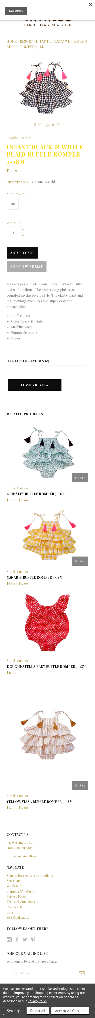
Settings (14, 1010)
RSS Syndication (18, 917)
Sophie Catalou (19, 138)
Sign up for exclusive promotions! (30, 875)
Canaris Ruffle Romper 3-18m (35, 577)
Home (12, 41)
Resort (27, 41)
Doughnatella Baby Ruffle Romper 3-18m (46, 666)
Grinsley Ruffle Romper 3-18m (36, 494)
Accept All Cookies (70, 1010)
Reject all (37, 1010)
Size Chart (14, 881)
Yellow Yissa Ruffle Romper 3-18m (40, 802)
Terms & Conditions (21, 902)
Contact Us (14, 907)
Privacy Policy (16, 896)
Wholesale (14, 886)
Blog (10, 912)
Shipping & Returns (21, 891)
